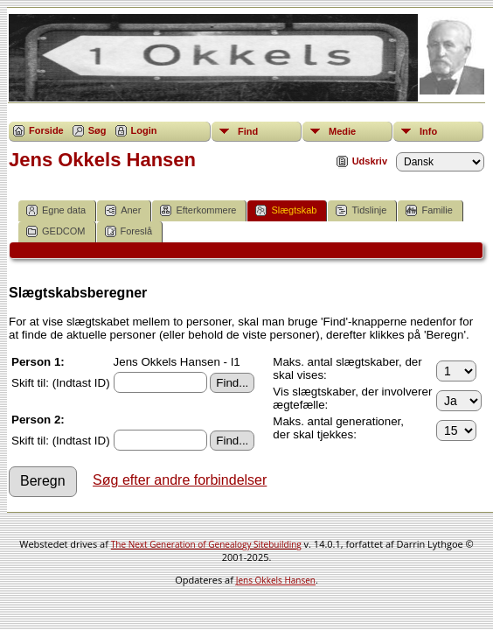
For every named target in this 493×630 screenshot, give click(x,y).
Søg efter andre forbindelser (180, 479)
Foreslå (129, 231)
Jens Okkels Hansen (276, 580)
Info (428, 131)
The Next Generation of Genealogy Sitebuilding (206, 544)
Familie (429, 210)
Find (248, 131)
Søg (97, 130)
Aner (123, 210)
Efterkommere (198, 210)
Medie (342, 131)
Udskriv (369, 161)
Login (144, 130)
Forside (46, 130)
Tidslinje (361, 210)
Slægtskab (285, 210)
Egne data (56, 210)
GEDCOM (56, 231)
